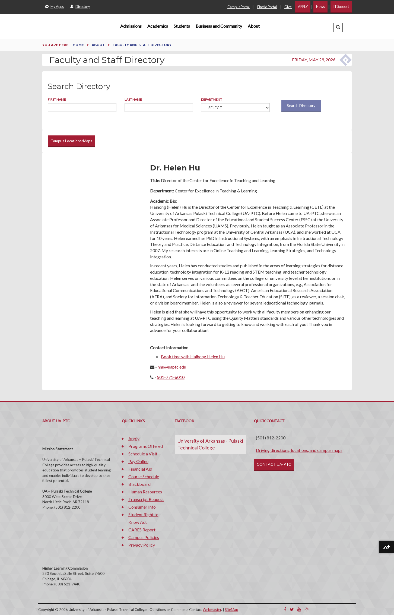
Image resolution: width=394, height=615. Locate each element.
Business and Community (219, 25)
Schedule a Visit (142, 453)
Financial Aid (140, 468)
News (320, 6)
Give (288, 7)
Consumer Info (142, 506)
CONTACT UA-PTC (274, 464)
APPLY (303, 6)
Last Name (133, 99)
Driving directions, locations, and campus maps (299, 450)
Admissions (131, 25)
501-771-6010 (171, 377)
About (254, 25)
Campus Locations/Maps (71, 140)
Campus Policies (143, 537)
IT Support (341, 6)
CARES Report (141, 529)
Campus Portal (238, 7)
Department (211, 99)
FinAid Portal (267, 7)
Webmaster (212, 609)
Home (79, 45)
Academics (157, 25)
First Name (57, 99)
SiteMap (231, 609)
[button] (338, 27)
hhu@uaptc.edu (172, 366)
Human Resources (145, 491)
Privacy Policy (141, 544)
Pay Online (138, 461)
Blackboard (139, 484)
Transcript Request (146, 499)
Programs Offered (145, 446)
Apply (133, 438)
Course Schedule (143, 476)
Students (182, 25)
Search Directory (301, 105)
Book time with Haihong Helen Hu (193, 356)
